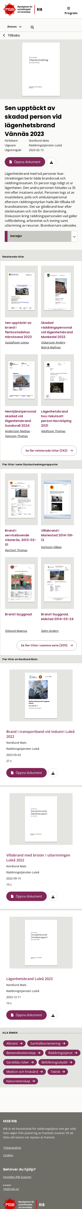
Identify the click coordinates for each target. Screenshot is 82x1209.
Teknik (55, 1072)
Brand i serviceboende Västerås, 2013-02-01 (20, 537)
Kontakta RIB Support (17, 1177)
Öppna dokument (27, 162)
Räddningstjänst (60, 1053)
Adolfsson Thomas (53, 431)
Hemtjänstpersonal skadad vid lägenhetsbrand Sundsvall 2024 (20, 418)
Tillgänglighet (12, 1148)
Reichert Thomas (16, 550)
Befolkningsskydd (54, 1062)
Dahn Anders (50, 631)
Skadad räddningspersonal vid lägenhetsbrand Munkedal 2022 (57, 330)
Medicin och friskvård (22, 1072)
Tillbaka (14, 35)
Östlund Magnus (16, 631)
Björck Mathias (51, 347)
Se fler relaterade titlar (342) (46, 451)
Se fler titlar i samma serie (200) (44, 645)
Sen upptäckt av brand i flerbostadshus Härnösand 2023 (18, 330)
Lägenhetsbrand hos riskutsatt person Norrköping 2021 (56, 418)
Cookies (8, 1155)
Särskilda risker (17, 1062)
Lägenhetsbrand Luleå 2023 (29, 978)
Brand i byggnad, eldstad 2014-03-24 (57, 616)
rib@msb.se (11, 1189)
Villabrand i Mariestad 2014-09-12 (57, 535)
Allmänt (12, 1043)
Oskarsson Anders (53, 342)
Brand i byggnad (18, 614)
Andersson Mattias (17, 431)
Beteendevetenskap (21, 1053)
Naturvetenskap (18, 1081)
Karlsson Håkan (51, 547)
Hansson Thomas (16, 436)
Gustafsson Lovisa (17, 342)
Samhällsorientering (45, 1043)
